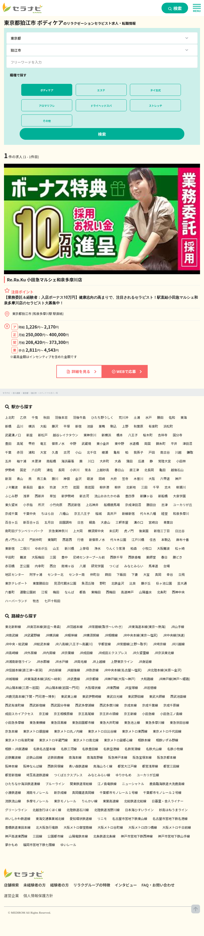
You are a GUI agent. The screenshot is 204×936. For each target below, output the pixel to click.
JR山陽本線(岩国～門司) (62, 687)
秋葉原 (138, 426)
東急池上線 (132, 722)
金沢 (78, 478)
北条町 (162, 592)
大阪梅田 (38, 557)
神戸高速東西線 (16, 836)
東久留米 (11, 504)
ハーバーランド (16, 600)
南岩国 (89, 487)
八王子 (133, 435)
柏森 (133, 548)
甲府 (31, 443)
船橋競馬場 (112, 504)
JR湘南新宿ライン (18, 661)
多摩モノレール (37, 801)
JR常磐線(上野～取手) (131, 644)
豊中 (64, 557)
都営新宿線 (13, 775)
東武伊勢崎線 (91, 696)
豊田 (8, 443)
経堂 (164, 513)
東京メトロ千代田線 (167, 731)
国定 (23, 469)
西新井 (39, 496)
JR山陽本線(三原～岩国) (22, 687)
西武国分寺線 (60, 705)
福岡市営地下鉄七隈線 (39, 844)
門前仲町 (35, 539)
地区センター (14, 574)
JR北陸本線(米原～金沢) (164, 670)
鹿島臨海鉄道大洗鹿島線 (167, 783)
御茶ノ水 (58, 443)
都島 (82, 592)
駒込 (113, 426)
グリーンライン (16, 809)
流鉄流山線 (13, 801)
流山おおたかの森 (107, 496)
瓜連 (141, 461)
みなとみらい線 (99, 775)
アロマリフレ (47, 106)
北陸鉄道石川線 (77, 809)
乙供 (23, 417)
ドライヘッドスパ (101, 106)
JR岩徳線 (149, 687)
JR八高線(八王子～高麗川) (74, 644)
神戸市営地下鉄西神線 (137, 836)
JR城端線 (11, 678)
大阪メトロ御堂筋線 (77, 827)
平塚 (66, 426)
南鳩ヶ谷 (67, 566)
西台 (53, 566)
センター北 (55, 574)
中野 (73, 443)
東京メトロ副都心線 (118, 740)
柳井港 (104, 487)
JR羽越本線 (74, 626)
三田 (144, 487)
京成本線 (130, 705)
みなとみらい (133, 566)
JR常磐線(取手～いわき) (105, 626)
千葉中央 (29, 513)
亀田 (162, 469)
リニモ (102, 818)
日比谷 (180, 530)
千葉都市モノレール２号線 (162, 792)
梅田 (56, 592)
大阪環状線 (93, 687)
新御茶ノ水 (97, 539)
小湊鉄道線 (13, 792)
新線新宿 (128, 513)
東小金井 (102, 443)
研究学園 (97, 566)
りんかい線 (89, 801)
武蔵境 (86, 443)
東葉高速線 (111, 801)
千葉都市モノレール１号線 (119, 792)
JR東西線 (112, 687)
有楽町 (153, 426)
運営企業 (11, 895)
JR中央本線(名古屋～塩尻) (123, 670)
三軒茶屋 (122, 522)
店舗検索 (11, 885)
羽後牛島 (79, 417)
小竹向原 (56, 504)
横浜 (31, 426)
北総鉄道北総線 (135, 801)
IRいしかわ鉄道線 (17, 818)
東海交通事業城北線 (50, 818)
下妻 (134, 574)
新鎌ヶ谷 (146, 496)
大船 (43, 426)
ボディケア (46, 90)
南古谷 (165, 452)
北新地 (131, 487)
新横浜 (106, 435)
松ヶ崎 (180, 548)
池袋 (90, 426)
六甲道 (165, 478)
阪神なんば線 (32, 766)
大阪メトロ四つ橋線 (142, 827)
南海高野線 (95, 757)
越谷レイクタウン (65, 435)
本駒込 (166, 539)
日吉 (80, 522)
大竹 (64, 487)
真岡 (158, 574)
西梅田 (111, 592)
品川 (20, 426)
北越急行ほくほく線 (46, 809)
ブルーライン (55, 783)
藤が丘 (146, 583)
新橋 (8, 426)
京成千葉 (11, 513)
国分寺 (177, 435)
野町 (103, 583)
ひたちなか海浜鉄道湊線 (22, 783)
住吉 (153, 539)
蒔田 (108, 574)
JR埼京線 (159, 644)
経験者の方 (59, 885)
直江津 (134, 469)
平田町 (10, 557)
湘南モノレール (37, 792)
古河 (66, 452)
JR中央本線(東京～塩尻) (140, 635)
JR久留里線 (141, 652)
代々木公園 (118, 539)
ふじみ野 (11, 496)
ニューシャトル (133, 783)
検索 (175, 8)
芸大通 (182, 583)
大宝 (146, 574)
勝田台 (151, 504)
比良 (132, 583)
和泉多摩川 (181, 513)
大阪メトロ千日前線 (176, 827)
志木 (167, 487)
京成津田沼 (133, 504)
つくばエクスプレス (68, 775)
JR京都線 (92, 678)
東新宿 (10, 548)
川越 (178, 452)
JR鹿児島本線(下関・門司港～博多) (30, 696)
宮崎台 (153, 522)
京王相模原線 (63, 713)
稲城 (98, 513)
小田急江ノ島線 (171, 713)
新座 (29, 435)
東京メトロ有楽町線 (19, 740)
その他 (47, 121)
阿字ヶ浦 (35, 574)
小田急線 (148, 713)
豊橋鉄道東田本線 (18, 827)
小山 (78, 452)
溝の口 (138, 522)
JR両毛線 (80, 661)
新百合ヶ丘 (31, 522)
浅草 (26, 496)
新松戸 (43, 435)
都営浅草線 (150, 766)
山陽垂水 (145, 592)
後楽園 (143, 530)
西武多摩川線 (109, 705)
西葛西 (67, 539)
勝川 (55, 478)
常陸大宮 (164, 461)
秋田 (46, 417)
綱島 (92, 522)
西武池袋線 (178, 696)
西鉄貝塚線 (55, 766)
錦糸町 (160, 443)
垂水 (41, 487)
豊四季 (130, 496)
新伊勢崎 (67, 496)
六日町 (36, 469)
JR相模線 (111, 635)
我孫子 (138, 452)
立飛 (181, 574)
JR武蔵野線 (32, 635)
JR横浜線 (52, 635)
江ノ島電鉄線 (107, 783)
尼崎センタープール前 (89, 557)
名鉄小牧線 (175, 748)
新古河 (84, 496)
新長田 (28, 487)
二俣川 (24, 548)
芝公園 (24, 566)
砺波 (90, 478)
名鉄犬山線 (154, 748)
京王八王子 (82, 513)
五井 (8, 461)
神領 (66, 478)
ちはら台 (47, 513)
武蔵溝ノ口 (13, 435)
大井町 (104, 461)
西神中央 (178, 592)
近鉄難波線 (13, 757)
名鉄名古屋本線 (44, 748)
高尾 (20, 443)
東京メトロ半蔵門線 (53, 740)
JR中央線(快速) (174, 635)
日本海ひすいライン (139, 809)
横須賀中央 (96, 530)
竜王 (43, 443)
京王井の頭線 (108, 713)
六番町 (10, 592)
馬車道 (153, 566)
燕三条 (41, 478)
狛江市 (34, 393)
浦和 (31, 452)
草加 (53, 496)
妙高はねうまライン (173, 809)
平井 (174, 443)
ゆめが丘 (41, 548)
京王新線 (130, 713)
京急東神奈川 (58, 530)
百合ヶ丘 (11, 522)
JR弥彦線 (92, 670)
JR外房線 (30, 652)
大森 (117, 461)
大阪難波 (163, 548)
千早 (156, 487)
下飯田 (121, 574)
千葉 (8, 452)
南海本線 (75, 757)
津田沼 (187, 443)
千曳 (35, 417)
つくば (114, 566)
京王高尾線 (86, 713)
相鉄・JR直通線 (16, 748)
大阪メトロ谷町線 (110, 827)
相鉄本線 (144, 740)
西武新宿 (74, 504)
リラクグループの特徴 (91, 885)
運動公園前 (28, 592)
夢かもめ (11, 844)
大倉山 (105, 522)
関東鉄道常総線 (81, 783)
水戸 (148, 417)
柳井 (117, 487)
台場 (166, 566)
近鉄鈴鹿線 (55, 757)
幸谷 (170, 574)
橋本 (119, 435)
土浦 (137, 417)
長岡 (61, 469)
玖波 (53, 487)
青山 (20, 478)
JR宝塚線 (131, 687)
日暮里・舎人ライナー (168, 801)
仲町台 (95, 574)
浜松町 (168, 426)
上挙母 (84, 548)
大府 (113, 478)
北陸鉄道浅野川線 (107, 809)
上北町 (10, 417)
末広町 (114, 530)
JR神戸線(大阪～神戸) (119, 678)
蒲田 (129, 461)
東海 (183, 417)
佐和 (172, 417)
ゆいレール (68, 844)
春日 (164, 557)
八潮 (82, 566)
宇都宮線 (104, 644)
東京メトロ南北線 (86, 740)
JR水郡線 (43, 661)
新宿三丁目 (162, 530)
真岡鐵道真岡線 (83, 792)
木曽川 (138, 478)
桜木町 (147, 435)
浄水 (97, 548)
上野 (125, 426)
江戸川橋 (137, 539)
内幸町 (39, 566)
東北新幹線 (13, 626)
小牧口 (147, 548)
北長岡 (149, 469)
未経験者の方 (34, 885)
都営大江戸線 (127, 766)
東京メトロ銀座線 (36, 731)
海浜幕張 (67, 461)
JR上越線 (98, 661)
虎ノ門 (129, 530)
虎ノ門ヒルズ (14, 539)
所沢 (41, 504)
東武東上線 (69, 696)
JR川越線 (178, 644)
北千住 (91, 452)
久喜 (55, 452)
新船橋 (163, 496)
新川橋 (69, 548)
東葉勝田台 (41, 583)
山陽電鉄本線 (78, 836)
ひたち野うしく (102, 417)
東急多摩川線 (154, 722)
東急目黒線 (59, 722)
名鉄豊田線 (90, 748)
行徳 (80, 539)
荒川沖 (123, 417)
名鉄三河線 (69, 748)
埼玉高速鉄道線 (37, 775)
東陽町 (52, 539)
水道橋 (134, 443)
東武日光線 (114, 696)
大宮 (43, 452)
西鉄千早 (116, 557)
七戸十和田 (52, 600)
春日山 (119, 469)
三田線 (37, 836)
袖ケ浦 (21, 461)
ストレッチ (155, 106)
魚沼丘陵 (88, 583)
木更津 (36, 461)
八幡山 (64, 513)
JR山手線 (177, 626)
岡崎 (102, 478)
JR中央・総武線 (16, 644)
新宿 (78, 426)
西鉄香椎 (134, 557)
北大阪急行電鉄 (47, 827)
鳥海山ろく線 (102, 766)
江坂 (44, 592)
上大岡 (78, 530)
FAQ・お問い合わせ (158, 885)
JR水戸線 (61, 661)
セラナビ (6, 393)
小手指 (28, 504)
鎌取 (190, 452)
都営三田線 (171, 766)
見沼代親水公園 (65, 583)
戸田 (151, 452)
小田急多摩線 (14, 722)
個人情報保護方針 (38, 895)
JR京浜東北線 (164, 652)
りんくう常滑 (115, 548)
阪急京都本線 (166, 757)
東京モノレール (65, 801)
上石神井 (92, 504)
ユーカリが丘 (182, 504)
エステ (101, 90)
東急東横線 (37, 722)
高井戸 (112, 513)
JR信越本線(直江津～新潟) (24, 670)
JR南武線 (11, 635)
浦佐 (49, 469)
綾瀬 (105, 452)
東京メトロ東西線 (134, 731)
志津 (164, 504)
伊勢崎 (10, 469)
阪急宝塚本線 (142, 757)
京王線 (43, 713)
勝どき (177, 557)
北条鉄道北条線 (104, 836)
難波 (23, 557)
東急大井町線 (109, 722)
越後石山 (177, 469)
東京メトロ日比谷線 (102, 731)
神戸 (178, 478)
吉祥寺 (162, 435)
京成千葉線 (150, 705)
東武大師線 (157, 696)
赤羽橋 (10, 566)
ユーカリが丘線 (148, 775)
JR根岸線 (70, 635)
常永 (88, 469)
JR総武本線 (41, 644)
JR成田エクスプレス (112, 652)
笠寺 (125, 478)
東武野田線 (136, 696)
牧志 (36, 600)
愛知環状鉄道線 (81, 818)
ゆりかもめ (123, 775)
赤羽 (20, 452)
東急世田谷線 (179, 722)
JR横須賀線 (91, 635)
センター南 (77, 574)
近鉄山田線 (34, 757)
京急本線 (11, 731)
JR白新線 (54, 670)
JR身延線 (145, 661)
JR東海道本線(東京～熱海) (146, 626)
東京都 (25, 393)
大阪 (151, 478)
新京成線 (60, 792)
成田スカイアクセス (19, 713)
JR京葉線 (67, 652)
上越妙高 (102, 469)
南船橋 (51, 461)
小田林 (181, 461)
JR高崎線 (11, 652)
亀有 (116, 452)
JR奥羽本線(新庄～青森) (43, 626)
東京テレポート (16, 583)
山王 (56, 548)
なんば (69, 592)
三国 (53, 557)
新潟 (8, 478)
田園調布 (65, 522)
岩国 (76, 487)
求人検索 (16, 393)
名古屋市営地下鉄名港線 (170, 818)
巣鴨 (102, 426)
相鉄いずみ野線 (167, 740)
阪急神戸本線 (117, 757)
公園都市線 (55, 836)
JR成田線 (86, 652)
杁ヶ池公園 (164, 583)
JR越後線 (73, 670)
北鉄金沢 (117, 583)
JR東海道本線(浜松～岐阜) (42, 678)
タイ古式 (155, 90)
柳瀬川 (181, 487)
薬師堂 (151, 557)
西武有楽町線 (14, 705)
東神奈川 (89, 435)
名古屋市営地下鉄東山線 (129, 818)
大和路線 (147, 678)
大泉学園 (179, 496)
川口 (91, 461)
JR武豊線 (73, 678)
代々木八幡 (148, 513)
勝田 (160, 417)
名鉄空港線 (111, 748)
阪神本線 (11, 766)
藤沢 (55, 426)
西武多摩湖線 (84, 705)
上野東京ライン (122, 661)
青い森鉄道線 (78, 766)
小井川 (74, 469)
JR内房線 (49, 652)
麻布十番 (182, 539)
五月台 (49, 522)
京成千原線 (171, 705)
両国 (147, 443)
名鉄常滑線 (133, 748)
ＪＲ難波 (11, 487)
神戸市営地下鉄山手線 (174, 836)
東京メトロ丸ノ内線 (68, 731)
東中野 (119, 443)
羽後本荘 (61, 417)
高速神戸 (127, 592)
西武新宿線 (37, 705)
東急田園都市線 (83, 722)
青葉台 (168, 522)
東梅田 (96, 592)
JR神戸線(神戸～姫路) (174, 678)
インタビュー (126, 885)
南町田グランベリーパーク (24, 530)
